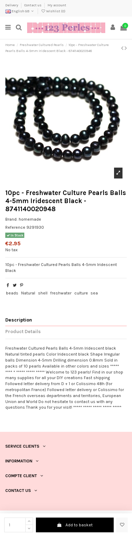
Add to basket (75, 524)
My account (57, 5)
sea (94, 293)
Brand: (11, 219)
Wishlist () (53, 11)
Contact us (33, 5)
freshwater (60, 293)
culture (81, 293)
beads (12, 293)
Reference (15, 227)
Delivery (12, 5)
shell (43, 293)
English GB (20, 11)
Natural (28, 293)
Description (18, 320)
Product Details (23, 331)
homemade (30, 219)
